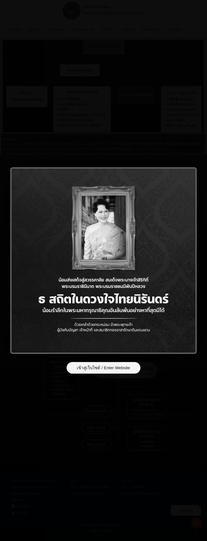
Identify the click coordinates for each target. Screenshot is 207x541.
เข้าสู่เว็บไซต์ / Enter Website (103, 367)
